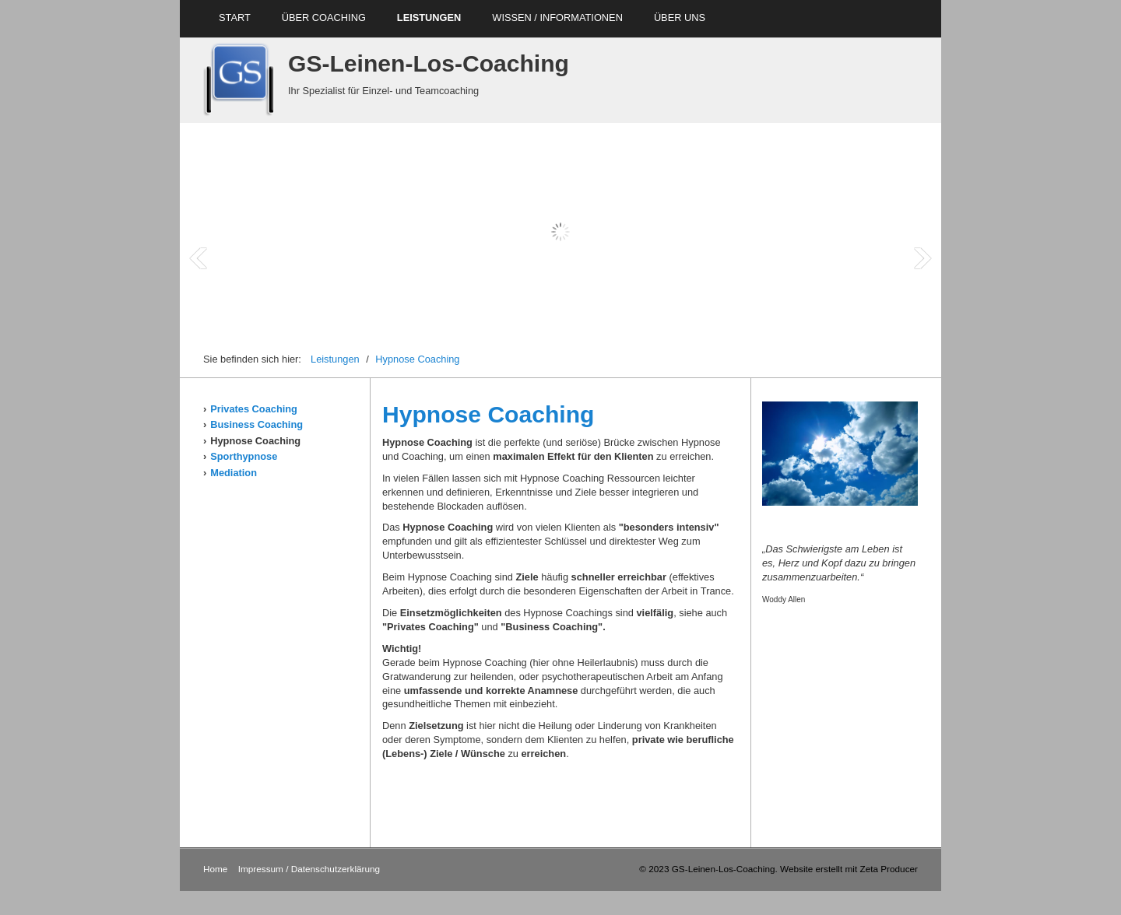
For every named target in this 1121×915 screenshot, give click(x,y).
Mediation (233, 473)
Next (922, 258)
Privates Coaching (253, 409)
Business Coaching (256, 424)
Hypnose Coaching (417, 359)
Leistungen (429, 17)
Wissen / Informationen (557, 17)
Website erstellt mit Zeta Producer (849, 869)
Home (215, 869)
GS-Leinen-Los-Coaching (428, 63)
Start (235, 17)
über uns (679, 17)
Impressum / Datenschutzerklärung (309, 869)
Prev (198, 258)
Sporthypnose (243, 456)
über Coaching (324, 17)
